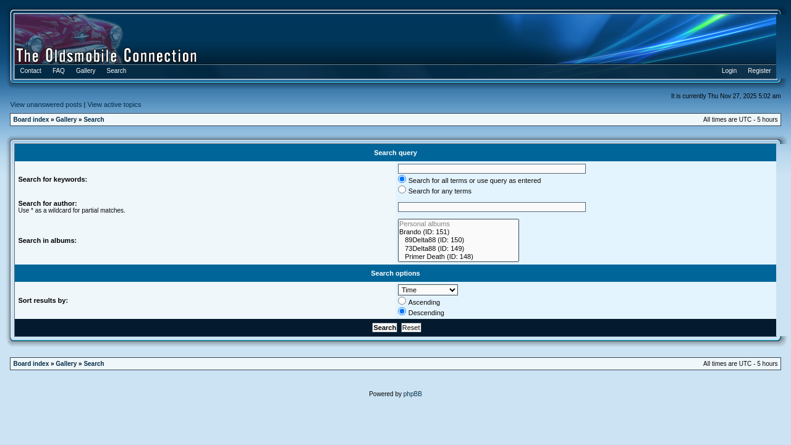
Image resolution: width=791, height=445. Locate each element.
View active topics (114, 104)
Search (93, 119)
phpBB (413, 394)
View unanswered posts (46, 104)
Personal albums (458, 224)
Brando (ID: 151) (458, 232)
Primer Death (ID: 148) (458, 257)
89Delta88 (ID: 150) (458, 240)
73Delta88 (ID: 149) (458, 249)
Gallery (66, 119)
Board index (31, 119)
